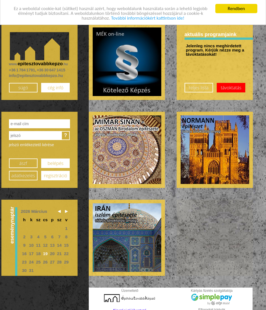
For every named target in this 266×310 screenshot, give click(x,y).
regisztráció (55, 173)
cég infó (55, 85)
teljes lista (198, 85)
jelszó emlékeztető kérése (31, 143)
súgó (23, 85)
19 (45, 251)
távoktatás (231, 85)
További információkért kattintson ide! (148, 16)
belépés (55, 161)
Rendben (236, 7)
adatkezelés (23, 173)
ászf (23, 161)
